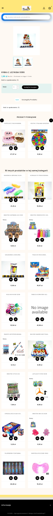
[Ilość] (14, 87)
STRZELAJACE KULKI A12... (13, 414)
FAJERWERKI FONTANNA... (13, 453)
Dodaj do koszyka (30, 87)
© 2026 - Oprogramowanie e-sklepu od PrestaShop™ (26, 513)
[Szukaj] (26, 17)
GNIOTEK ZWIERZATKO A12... (39, 215)
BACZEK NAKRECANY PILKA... (39, 334)
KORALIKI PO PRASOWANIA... (39, 175)
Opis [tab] (17, 100)
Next (51, 120)
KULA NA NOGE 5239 (13, 294)
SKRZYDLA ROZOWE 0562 (39, 453)
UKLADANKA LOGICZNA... (13, 255)
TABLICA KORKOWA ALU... (39, 294)
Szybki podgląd (16, 148)
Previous (2, 120)
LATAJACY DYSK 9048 (39, 374)
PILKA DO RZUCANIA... (39, 255)
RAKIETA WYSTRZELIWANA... (13, 334)
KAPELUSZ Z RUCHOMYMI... (13, 123)
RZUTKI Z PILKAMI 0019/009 (40, 123)
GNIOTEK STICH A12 (13, 374)
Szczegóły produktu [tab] (29, 100)
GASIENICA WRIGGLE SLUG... (13, 175)
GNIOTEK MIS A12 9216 (39, 414)
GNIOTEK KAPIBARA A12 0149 (13, 215)
